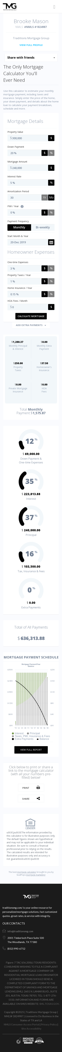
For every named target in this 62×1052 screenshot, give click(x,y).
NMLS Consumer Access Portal (21, 1024)
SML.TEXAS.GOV (49, 1003)
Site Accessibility (31, 1028)
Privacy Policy (49, 1024)
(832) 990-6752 (16, 948)
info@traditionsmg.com (20, 931)
